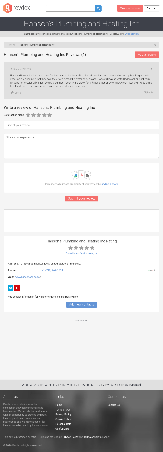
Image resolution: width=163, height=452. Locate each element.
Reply (148, 92)
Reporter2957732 (20, 69)
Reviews (11, 45)
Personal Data (63, 423)
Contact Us (114, 404)
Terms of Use (63, 409)
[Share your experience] (81, 146)
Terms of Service (93, 436)
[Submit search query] (98, 8)
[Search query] (70, 8)
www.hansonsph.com (27, 277)
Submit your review (81, 198)
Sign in (151, 8)
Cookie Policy (63, 419)
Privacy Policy (63, 414)
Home (58, 404)
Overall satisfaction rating (81, 253)
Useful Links (62, 428)
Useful (15, 93)
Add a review (147, 54)
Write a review (130, 8)
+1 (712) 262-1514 (52, 270)
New (125, 384)
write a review (132, 34)
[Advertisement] (81, 348)
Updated (135, 384)
